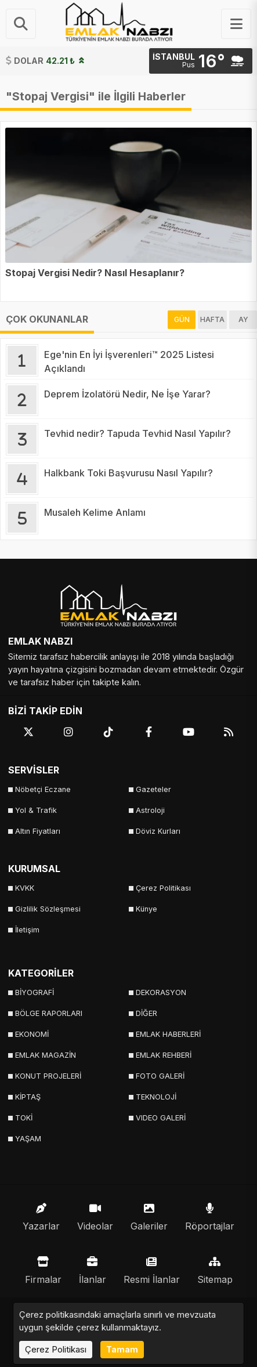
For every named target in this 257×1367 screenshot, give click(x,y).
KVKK (24, 888)
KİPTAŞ (28, 1097)
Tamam (122, 1349)
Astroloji (150, 810)
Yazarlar (41, 1214)
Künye (146, 909)
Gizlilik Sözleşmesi (48, 909)
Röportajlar (209, 1214)
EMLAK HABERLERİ (168, 1034)
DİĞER (146, 1013)
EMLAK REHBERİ (163, 1055)
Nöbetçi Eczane (43, 789)
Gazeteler (153, 789)
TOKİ (23, 1117)
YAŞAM (28, 1138)
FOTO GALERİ (160, 1076)
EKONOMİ (32, 1034)
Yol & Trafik (36, 810)
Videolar (95, 1214)
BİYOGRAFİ (34, 992)
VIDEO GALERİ (161, 1117)
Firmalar (43, 1267)
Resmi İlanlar (152, 1267)
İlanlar (92, 1267)
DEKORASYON (161, 992)
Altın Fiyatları (37, 831)
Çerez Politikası (163, 888)
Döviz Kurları (158, 831)
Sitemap (215, 1267)
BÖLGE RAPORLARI (48, 1013)
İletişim (27, 929)
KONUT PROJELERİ (48, 1076)
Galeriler (149, 1214)
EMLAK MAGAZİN (45, 1055)
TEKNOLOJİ (156, 1097)
